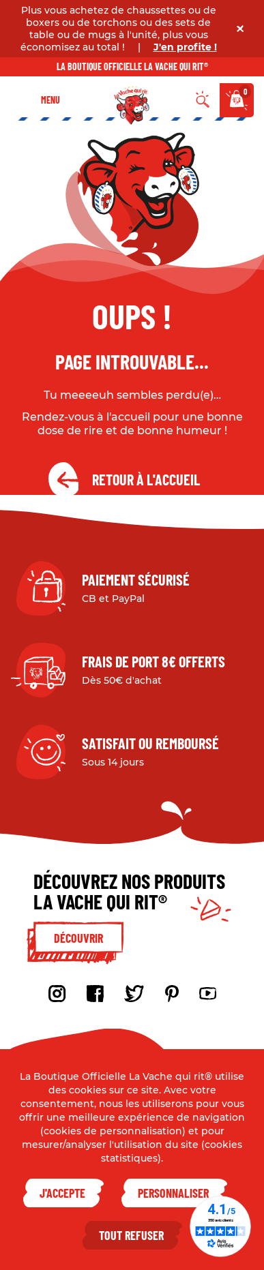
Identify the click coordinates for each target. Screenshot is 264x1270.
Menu (50, 100)
